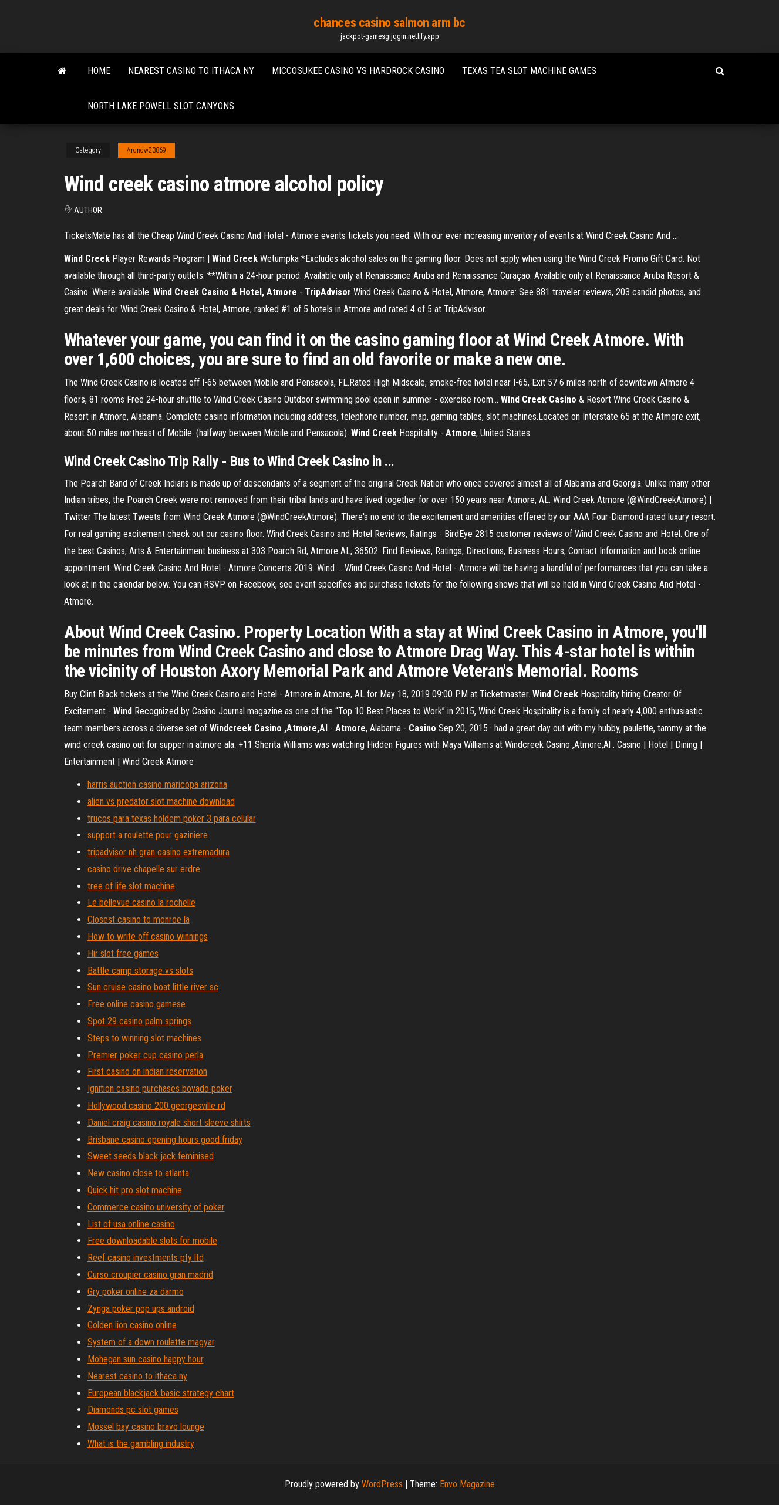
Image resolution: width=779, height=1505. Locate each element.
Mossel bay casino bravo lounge (145, 1426)
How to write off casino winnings (147, 936)
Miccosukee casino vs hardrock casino (358, 70)
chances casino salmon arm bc (389, 22)
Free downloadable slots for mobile (152, 1240)
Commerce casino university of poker (156, 1207)
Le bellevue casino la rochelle (141, 902)
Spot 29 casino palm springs (139, 1021)
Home (98, 70)
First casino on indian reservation (147, 1071)
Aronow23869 (146, 150)
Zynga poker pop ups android (140, 1308)
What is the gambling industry (140, 1443)
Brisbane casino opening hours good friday (164, 1139)
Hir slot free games (123, 953)
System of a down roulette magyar (151, 1342)
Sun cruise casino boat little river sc (152, 987)
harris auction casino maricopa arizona (157, 784)
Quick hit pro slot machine (134, 1190)
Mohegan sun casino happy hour (145, 1359)
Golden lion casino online (132, 1325)
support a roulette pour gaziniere (147, 835)
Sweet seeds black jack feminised (150, 1156)
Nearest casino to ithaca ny (191, 70)
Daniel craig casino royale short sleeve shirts (169, 1122)
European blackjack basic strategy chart (160, 1393)
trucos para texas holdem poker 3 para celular (171, 818)
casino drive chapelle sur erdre (143, 869)
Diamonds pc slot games (132, 1409)
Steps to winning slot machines (144, 1038)
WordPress (382, 1484)
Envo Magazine (467, 1484)
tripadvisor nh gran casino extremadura (158, 852)
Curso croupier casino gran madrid (150, 1274)
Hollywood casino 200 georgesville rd (156, 1105)
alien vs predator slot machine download (161, 801)
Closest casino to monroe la (138, 919)
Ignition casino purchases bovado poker (159, 1088)
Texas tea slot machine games (529, 70)
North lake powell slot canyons (160, 106)
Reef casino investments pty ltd (145, 1257)
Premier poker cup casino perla (145, 1055)
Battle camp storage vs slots (140, 970)
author (88, 210)
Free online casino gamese (136, 1004)
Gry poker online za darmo (135, 1291)
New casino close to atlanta (138, 1173)
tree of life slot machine (131, 886)
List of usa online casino (131, 1224)
